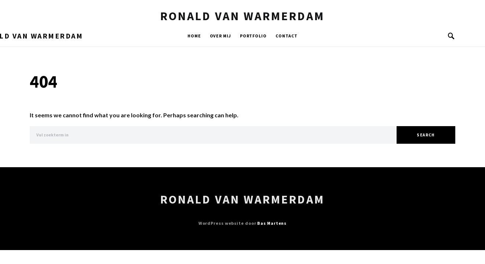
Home (194, 35)
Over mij (220, 35)
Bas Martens (272, 223)
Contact (287, 35)
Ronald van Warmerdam (242, 16)
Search (426, 135)
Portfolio (253, 35)
